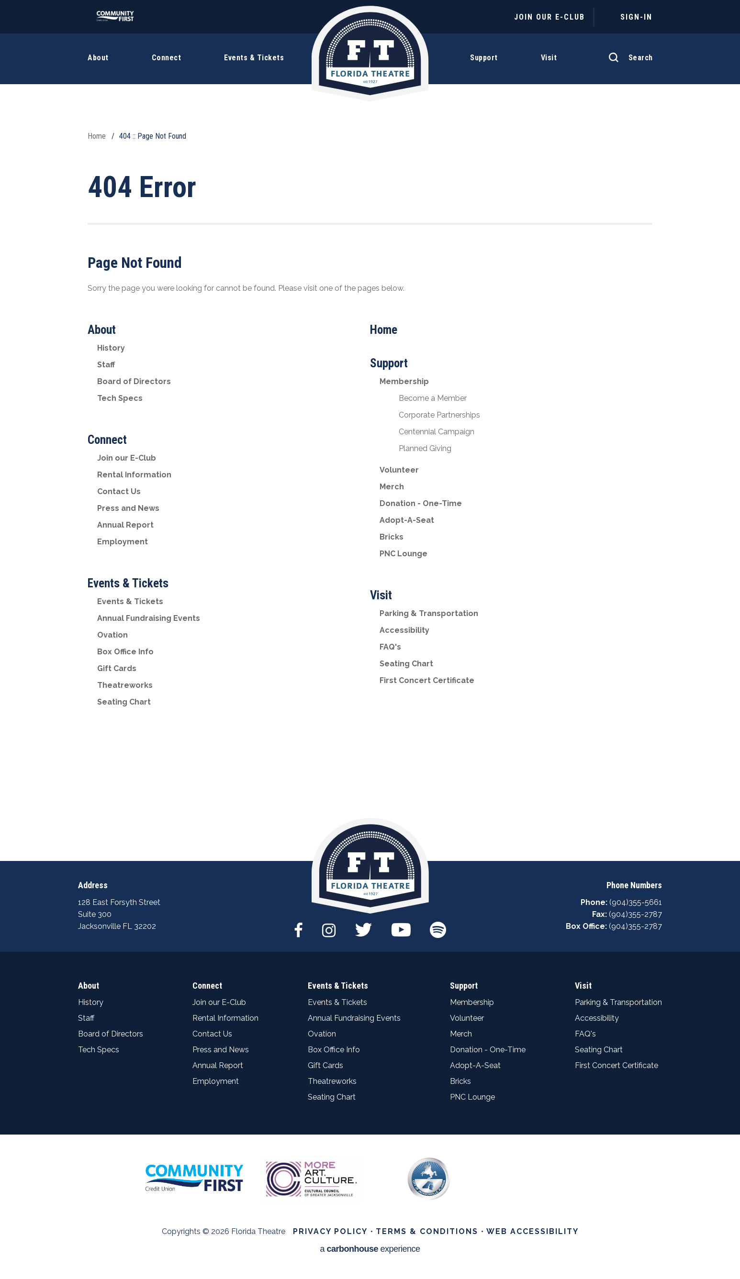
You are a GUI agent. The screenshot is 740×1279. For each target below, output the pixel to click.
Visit (381, 595)
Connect (107, 440)
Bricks (392, 536)
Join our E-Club (126, 458)
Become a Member (433, 398)
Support (389, 363)
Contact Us (119, 491)
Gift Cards (116, 668)
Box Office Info (125, 651)
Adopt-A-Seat (407, 520)
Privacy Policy (330, 1231)
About (102, 330)
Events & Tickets (128, 583)
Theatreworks (125, 685)
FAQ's (390, 646)
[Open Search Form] (628, 52)
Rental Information (134, 474)
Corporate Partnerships (439, 414)
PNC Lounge (403, 553)
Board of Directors (134, 381)
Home (97, 136)
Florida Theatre (370, 54)
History (111, 348)
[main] (370, 430)
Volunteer (399, 469)
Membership (404, 381)
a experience (370, 1249)
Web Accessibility (532, 1231)
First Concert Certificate (427, 680)
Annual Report (125, 524)
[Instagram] (329, 925)
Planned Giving (425, 448)
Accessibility (404, 630)
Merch (392, 486)
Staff (106, 364)
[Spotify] (438, 925)
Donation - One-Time (421, 503)
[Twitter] (363, 925)
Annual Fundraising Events (148, 618)
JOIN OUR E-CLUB (549, 17)
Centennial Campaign (436, 431)
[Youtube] (401, 925)
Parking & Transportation (429, 613)
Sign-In (636, 17)
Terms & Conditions (427, 1231)
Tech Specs (120, 398)
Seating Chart (124, 701)
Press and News (128, 508)
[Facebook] (298, 925)
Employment (122, 541)
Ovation (112, 635)
